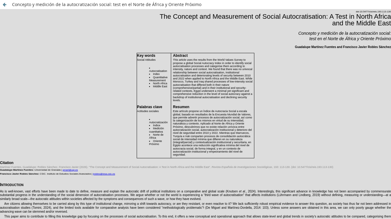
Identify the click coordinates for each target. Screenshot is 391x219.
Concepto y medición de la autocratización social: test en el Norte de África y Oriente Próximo (106, 4)
